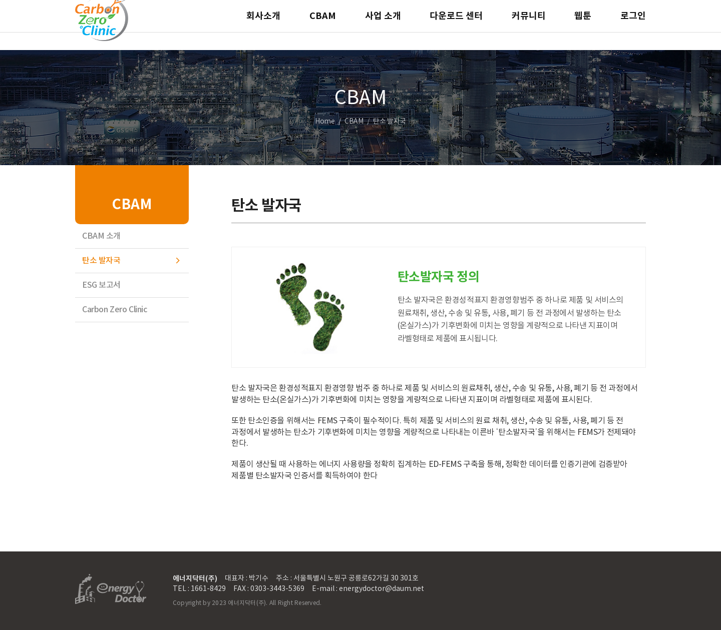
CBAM (322, 25)
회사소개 (263, 25)
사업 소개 (383, 25)
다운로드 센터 (456, 25)
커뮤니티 (529, 25)
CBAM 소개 (101, 236)
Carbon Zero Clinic (114, 309)
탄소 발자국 (101, 260)
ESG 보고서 (101, 285)
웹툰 (582, 25)
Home (324, 122)
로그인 (633, 25)
